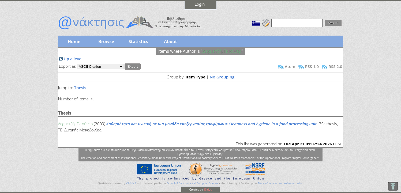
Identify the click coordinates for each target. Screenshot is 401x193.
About (170, 41)
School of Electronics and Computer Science (192, 183)
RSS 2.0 (335, 66)
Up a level (73, 58)
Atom (290, 66)
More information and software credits (280, 183)
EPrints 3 (131, 183)
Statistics (138, 41)
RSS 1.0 (312, 66)
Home (74, 41)
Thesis (80, 87)
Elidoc (208, 189)
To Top (393, 186)
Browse (106, 41)
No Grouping (222, 77)
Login (200, 4)
